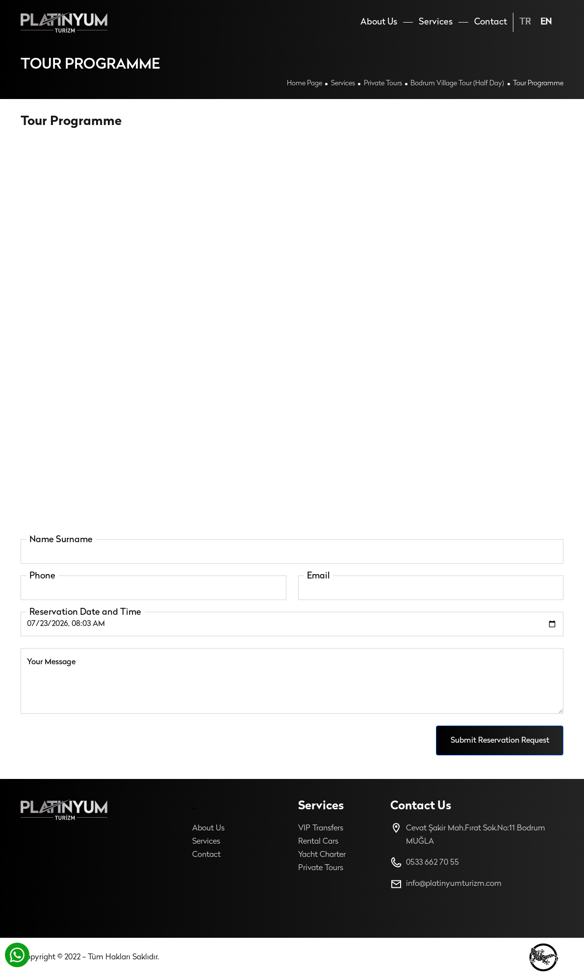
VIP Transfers (320, 828)
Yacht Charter (322, 855)
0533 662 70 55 (424, 862)
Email (318, 576)
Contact (206, 855)
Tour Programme (538, 83)
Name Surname (61, 540)
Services (343, 83)
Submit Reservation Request (500, 741)
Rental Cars (318, 842)
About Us (208, 828)
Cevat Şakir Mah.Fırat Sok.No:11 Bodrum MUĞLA (467, 834)
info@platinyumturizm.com (446, 884)
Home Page (304, 83)
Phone (42, 576)
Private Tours (383, 83)
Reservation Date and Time (85, 612)
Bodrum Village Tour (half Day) (457, 83)
